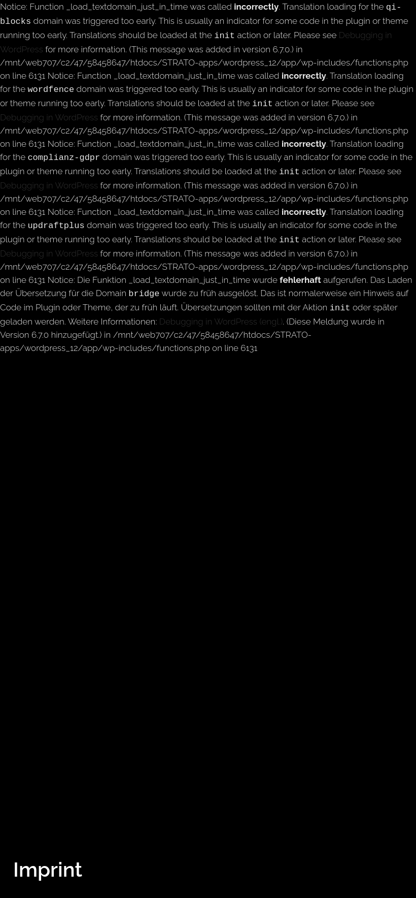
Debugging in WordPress (49, 112)
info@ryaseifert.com (78, 891)
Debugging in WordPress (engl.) (221, 310)
